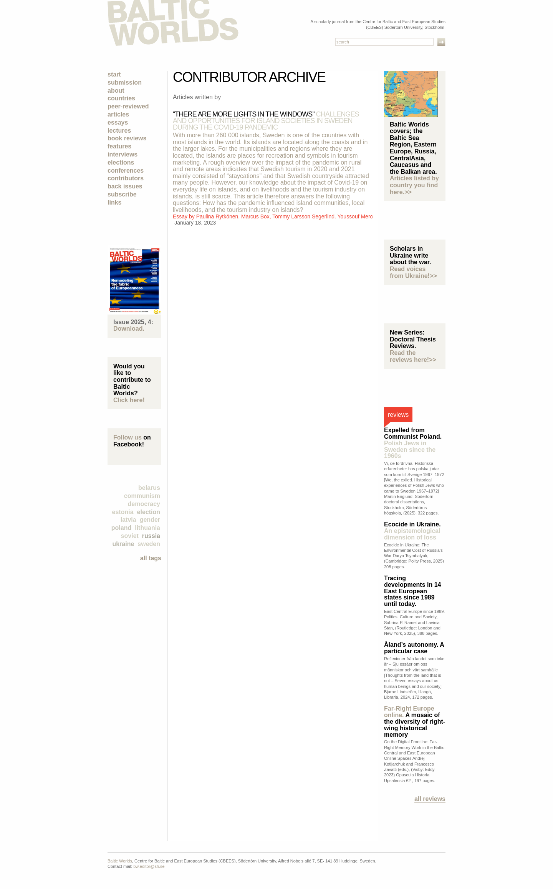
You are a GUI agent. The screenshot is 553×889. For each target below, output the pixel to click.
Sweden (148, 544)
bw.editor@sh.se (149, 866)
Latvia (128, 519)
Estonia (123, 512)
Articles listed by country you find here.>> (414, 185)
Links (114, 202)
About (116, 90)
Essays (118, 122)
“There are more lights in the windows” (266, 120)
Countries (121, 98)
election (148, 512)
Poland (121, 527)
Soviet (130, 536)
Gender (150, 519)
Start (114, 74)
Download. (128, 328)
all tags (150, 558)
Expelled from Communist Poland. (413, 443)
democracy (144, 504)
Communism (142, 496)
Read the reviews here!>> (413, 356)
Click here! (129, 400)
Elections (121, 162)
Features (119, 146)
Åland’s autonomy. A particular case (414, 647)
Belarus (149, 487)
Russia (151, 536)
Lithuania (147, 527)
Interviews (122, 154)
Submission (125, 82)
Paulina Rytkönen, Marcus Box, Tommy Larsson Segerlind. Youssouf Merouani (289, 216)
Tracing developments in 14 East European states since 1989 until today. (412, 591)
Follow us (127, 437)
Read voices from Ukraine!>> (413, 272)
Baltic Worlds (120, 861)
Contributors (126, 178)
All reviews (429, 799)
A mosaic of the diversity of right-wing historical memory (414, 721)
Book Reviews (127, 138)
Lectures (119, 130)
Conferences (126, 170)
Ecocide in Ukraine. (412, 531)
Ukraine (123, 544)
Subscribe (122, 194)
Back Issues (125, 186)
